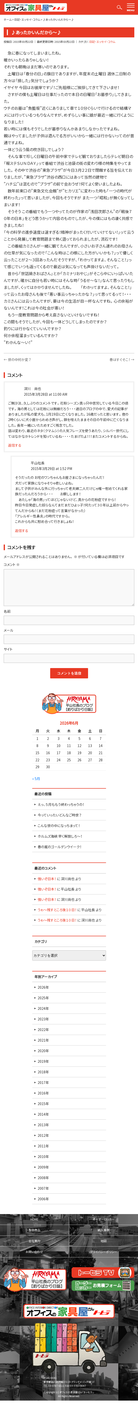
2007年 (43, 1188)
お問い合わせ (34, 1252)
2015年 (43, 1103)
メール (8, 630)
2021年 (43, 1040)
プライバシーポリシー (103, 1252)
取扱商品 (34, 1230)
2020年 (43, 1050)
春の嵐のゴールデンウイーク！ (59, 846)
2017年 (43, 1082)
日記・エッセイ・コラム (102, 42)
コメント (12, 564)
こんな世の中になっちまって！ (59, 825)
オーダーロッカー (103, 1219)
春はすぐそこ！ (121, 359)
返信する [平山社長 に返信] (21, 530)
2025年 (43, 997)
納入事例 (103, 1230)
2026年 (43, 987)
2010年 (43, 1156)
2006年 (43, 1198)
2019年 (43, 1061)
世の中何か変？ (17, 359)
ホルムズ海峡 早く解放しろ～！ (60, 836)
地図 (104, 1241)
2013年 (43, 1124)
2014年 (43, 1114)
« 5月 (36, 778)
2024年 (43, 1008)
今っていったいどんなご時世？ (59, 815)
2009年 (43, 1167)
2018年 (43, 1071)
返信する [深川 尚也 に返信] (14, 445)
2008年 (43, 1177)
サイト (8, 649)
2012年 (43, 1135)
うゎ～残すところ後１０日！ (57, 909)
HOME (34, 1219)
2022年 (43, 1029)
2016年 (43, 1093)
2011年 (43, 1145)
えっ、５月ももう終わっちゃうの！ (61, 804)
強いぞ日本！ (47, 878)
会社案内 (34, 1241)
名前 (7, 611)
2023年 (43, 1018)
